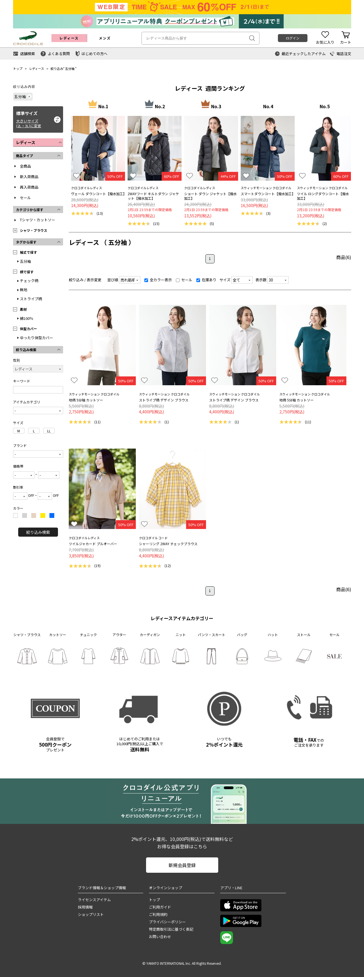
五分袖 (69, 68)
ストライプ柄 (31, 298)
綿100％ (26, 318)
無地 (23, 289)
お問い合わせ (160, 936)
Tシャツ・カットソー (37, 219)
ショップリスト (91, 914)
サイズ (224, 279)
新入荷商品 (29, 176)
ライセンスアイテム (94, 899)
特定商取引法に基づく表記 (171, 929)
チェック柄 (29, 280)
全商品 (25, 166)
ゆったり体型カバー (36, 337)
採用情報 (85, 907)
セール (25, 197)
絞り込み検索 (38, 532)
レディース (36, 68)
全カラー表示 (158, 279)
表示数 (261, 279)
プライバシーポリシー (167, 921)
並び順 (112, 279)
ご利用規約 (158, 914)
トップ (17, 68)
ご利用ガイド (160, 907)
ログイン (292, 38)
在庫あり (206, 279)
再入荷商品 (29, 187)
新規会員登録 (182, 865)
